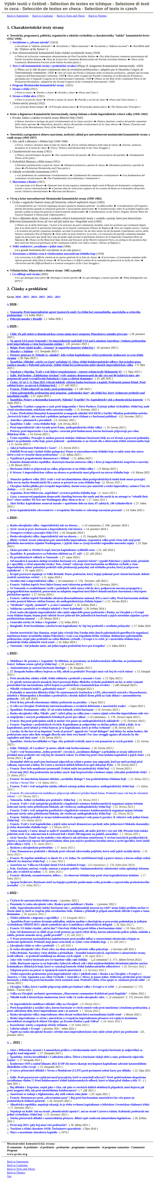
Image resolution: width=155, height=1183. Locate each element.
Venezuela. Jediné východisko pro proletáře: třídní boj (42, 799)
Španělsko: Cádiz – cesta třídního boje (33, 423)
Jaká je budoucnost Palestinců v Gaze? (33, 447)
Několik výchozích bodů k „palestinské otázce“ (38, 688)
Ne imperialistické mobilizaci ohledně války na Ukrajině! (44, 1004)
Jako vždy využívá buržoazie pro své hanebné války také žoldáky (49, 959)
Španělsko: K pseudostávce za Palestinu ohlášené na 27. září (46, 553)
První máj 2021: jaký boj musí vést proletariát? (38, 1124)
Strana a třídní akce (24, 96)
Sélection (59, 3)
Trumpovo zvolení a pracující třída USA (34, 532)
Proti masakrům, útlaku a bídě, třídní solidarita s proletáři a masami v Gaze (55, 678)
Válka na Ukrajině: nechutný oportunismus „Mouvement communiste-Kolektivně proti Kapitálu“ (68, 993)
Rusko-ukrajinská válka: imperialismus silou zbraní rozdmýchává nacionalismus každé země (65, 1014)
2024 (34, 296)
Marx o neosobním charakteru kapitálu (33, 1132)
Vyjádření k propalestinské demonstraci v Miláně (39, 458)
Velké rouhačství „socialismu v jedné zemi (37, 246)
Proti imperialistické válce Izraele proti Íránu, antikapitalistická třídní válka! (56, 427)
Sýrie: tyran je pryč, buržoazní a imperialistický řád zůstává (46, 529)
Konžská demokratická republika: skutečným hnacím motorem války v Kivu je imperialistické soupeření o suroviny (79, 461)
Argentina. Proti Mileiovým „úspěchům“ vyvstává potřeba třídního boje (53, 492)
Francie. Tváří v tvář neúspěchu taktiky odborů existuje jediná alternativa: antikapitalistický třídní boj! (72, 786)
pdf (29, 758)
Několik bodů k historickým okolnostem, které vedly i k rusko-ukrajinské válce (57, 997)
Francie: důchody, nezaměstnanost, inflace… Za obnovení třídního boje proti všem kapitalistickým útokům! (74, 875)
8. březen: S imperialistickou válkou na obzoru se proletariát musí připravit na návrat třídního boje (69, 472)
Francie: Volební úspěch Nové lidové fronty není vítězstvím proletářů (51, 584)
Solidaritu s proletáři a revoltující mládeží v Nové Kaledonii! (46, 608)
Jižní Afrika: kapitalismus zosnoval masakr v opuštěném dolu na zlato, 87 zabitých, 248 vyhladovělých (70, 503)
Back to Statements (18, 15)
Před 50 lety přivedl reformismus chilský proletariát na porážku (48, 702)
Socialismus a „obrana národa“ (31, 42)
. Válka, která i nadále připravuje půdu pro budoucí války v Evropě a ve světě (67, 986)
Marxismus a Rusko (24, 181)
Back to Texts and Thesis (71, 15)
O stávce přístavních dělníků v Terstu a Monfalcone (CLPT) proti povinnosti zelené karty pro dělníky (70, 1070)
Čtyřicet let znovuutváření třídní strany (33, 900)
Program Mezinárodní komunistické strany (38, 85)
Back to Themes (98, 15)
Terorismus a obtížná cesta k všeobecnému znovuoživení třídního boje (54, 253)
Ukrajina (15, 986)
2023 (42, 296)
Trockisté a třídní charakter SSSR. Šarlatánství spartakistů (45, 1128)
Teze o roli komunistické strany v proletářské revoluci (44, 65)
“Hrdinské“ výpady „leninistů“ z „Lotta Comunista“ (41, 604)
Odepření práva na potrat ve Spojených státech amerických (45, 970)
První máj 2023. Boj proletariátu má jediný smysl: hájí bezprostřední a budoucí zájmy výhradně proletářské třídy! (78, 772)
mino (17, 914)
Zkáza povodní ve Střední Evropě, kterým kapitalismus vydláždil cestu (52, 549)
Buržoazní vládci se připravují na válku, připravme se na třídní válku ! (52, 468)
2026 (18, 296)
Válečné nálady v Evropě (25, 1028)
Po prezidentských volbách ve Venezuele (34, 557)
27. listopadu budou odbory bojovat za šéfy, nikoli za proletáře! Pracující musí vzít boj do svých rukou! (71, 671)
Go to (10, 296)
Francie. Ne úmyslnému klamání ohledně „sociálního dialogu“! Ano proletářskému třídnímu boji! (68, 778)
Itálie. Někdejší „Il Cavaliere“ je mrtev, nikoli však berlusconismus (50, 748)
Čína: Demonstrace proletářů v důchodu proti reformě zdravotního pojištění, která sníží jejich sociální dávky (75, 851)
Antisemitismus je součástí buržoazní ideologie (38, 667)
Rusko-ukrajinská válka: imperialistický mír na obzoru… (44, 536)
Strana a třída (20, 88)
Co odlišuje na (26, 274)
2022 (49, 296)
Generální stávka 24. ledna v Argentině (33, 622)
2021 (58, 296)
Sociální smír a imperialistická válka (32, 580)
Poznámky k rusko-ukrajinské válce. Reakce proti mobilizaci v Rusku (52, 904)
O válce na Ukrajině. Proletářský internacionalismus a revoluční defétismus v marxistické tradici (68, 706)
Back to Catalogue (42, 15)
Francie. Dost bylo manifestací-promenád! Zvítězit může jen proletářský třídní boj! (59, 768)
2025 (26, 296)
